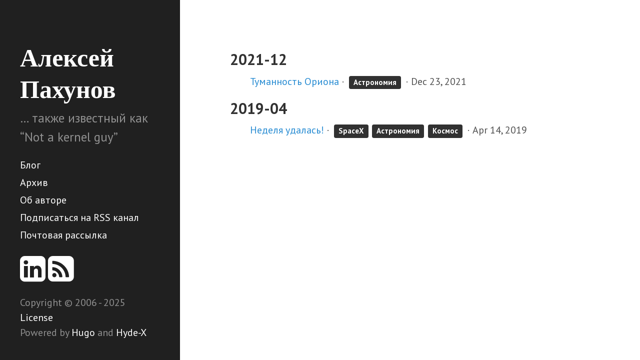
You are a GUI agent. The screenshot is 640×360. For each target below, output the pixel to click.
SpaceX (351, 131)
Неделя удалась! (287, 130)
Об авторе (43, 200)
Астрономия (375, 82)
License (36, 317)
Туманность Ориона (294, 81)
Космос (445, 131)
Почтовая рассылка (63, 235)
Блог (30, 165)
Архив (34, 182)
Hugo (83, 332)
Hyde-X (131, 332)
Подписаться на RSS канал (79, 217)
